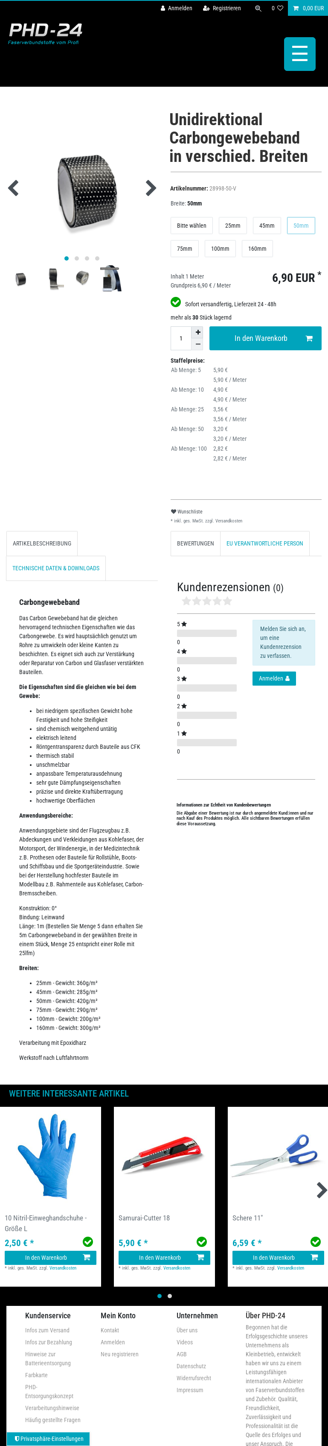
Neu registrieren (120, 1354)
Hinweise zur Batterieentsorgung (48, 1359)
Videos (185, 1342)
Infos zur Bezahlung (48, 1342)
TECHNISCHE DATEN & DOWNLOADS (55, 568)
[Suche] (258, 8)
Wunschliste (187, 512)
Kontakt (110, 1330)
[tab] (42, 543)
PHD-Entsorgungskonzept (49, 1391)
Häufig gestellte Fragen (53, 1420)
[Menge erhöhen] (197, 332)
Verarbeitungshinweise (52, 1408)
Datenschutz (191, 1366)
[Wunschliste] (277, 8)
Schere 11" (247, 1218)
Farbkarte (36, 1375)
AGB (182, 1354)
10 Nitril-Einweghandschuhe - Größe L (46, 1223)
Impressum (190, 1390)
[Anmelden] (176, 8)
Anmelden (113, 1342)
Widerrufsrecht (194, 1378)
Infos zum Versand (47, 1330)
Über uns (187, 1330)
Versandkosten (228, 521)
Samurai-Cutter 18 (144, 1218)
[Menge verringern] (197, 344)
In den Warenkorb (273, 338)
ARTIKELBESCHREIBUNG (42, 543)
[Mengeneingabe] (181, 338)
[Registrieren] (222, 8)
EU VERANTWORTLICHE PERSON (264, 543)
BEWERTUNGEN (195, 543)
